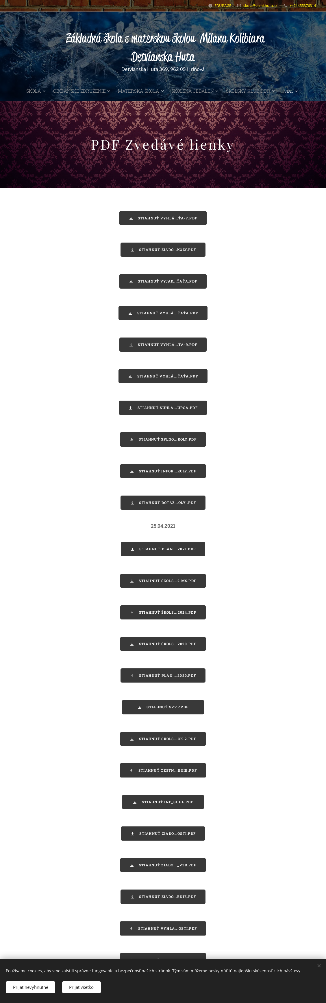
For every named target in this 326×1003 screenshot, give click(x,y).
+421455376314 (303, 5)
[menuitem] (26, 91)
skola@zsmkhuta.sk (260, 5)
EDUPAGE (222, 5)
